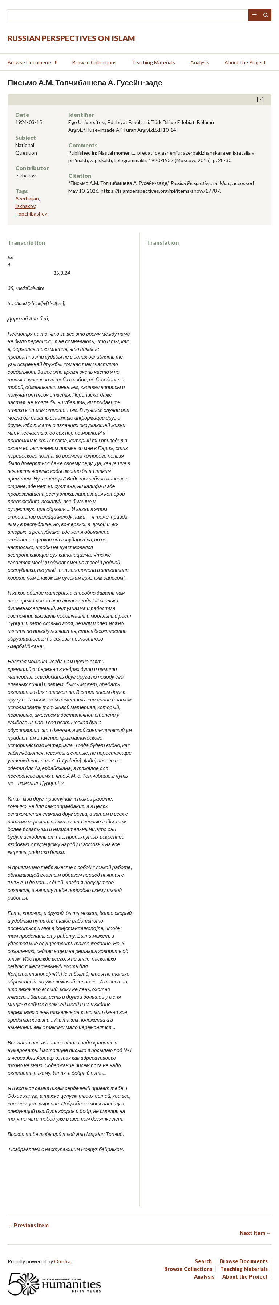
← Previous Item (28, 1225)
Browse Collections (94, 62)
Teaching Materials (153, 62)
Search (266, 15)
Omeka (62, 1261)
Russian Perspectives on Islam (71, 37)
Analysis (199, 62)
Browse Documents (30, 62)
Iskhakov (25, 206)
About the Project (245, 62)
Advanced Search (254, 15)
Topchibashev (31, 213)
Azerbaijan (27, 198)
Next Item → (255, 1233)
